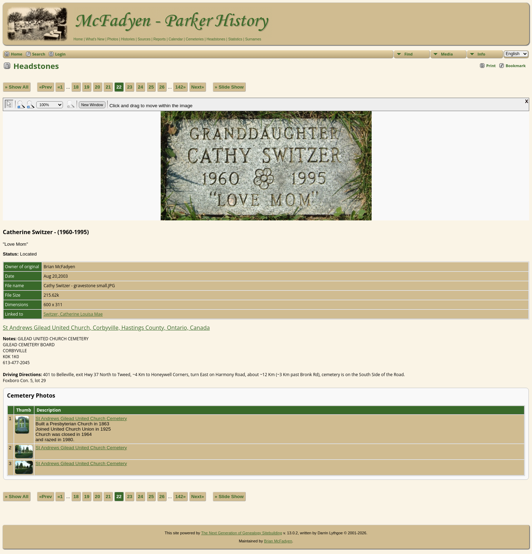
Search (38, 54)
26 (162, 87)
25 (151, 87)
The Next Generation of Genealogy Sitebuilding (241, 533)
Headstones (215, 39)
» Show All (16, 87)
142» (180, 87)
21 (108, 87)
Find (408, 54)
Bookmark (516, 65)
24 (140, 87)
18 (76, 87)
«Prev (45, 87)
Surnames (253, 39)
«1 (60, 87)
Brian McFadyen (278, 541)
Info (481, 54)
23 (129, 87)
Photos (112, 39)
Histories (128, 39)
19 (86, 87)
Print (491, 65)
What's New (95, 39)
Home (78, 39)
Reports (159, 39)
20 (97, 87)
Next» (197, 87)
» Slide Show (229, 87)
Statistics (235, 39)
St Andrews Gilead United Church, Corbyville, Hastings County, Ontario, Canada (106, 327)
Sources (143, 39)
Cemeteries (195, 39)
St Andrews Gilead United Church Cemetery (81, 418)
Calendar (175, 39)
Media (447, 54)
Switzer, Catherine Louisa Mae (73, 314)
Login (60, 54)
